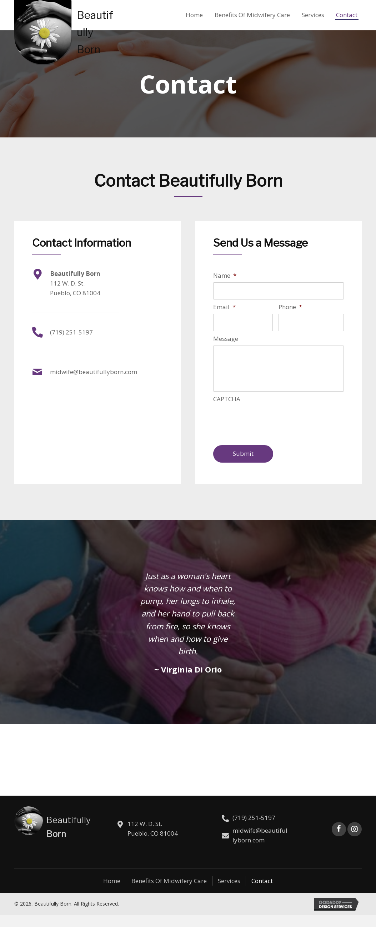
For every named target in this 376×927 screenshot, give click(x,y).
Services (229, 893)
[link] (194, 14)
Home (111, 893)
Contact (262, 893)
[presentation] (267, 432)
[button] (339, 841)
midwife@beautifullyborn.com (93, 372)
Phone (290, 308)
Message (225, 340)
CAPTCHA (226, 411)
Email (224, 308)
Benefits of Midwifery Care (169, 893)
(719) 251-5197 (71, 332)
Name (224, 275)
